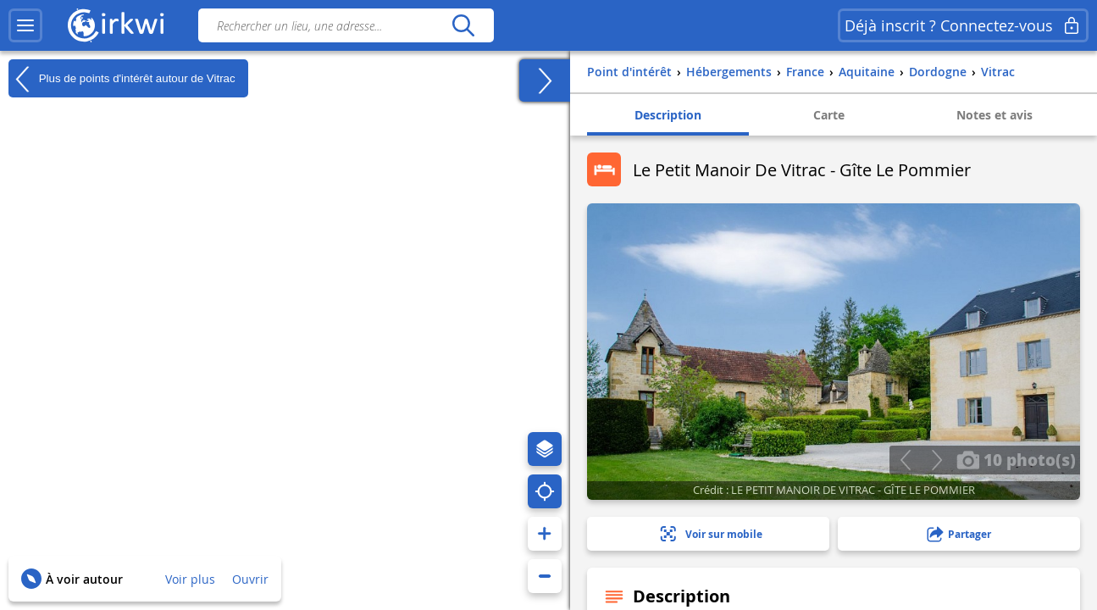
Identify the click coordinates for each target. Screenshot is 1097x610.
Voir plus (190, 579)
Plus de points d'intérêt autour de (121, 78)
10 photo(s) (1016, 459)
